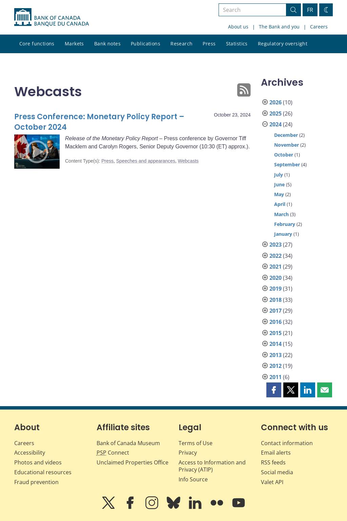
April (279, 204)
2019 (275, 288)
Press (209, 43)
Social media (277, 472)
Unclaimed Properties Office (132, 462)
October (283, 154)
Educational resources (43, 472)
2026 (275, 102)
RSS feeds (273, 462)
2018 (275, 300)
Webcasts (188, 161)
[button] (273, 389)
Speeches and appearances (145, 161)
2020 (275, 278)
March (281, 214)
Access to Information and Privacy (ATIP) (212, 466)
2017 (275, 310)
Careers (319, 26)
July (278, 174)
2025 (275, 113)
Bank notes (107, 43)
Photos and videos (38, 462)
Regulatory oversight (282, 43)
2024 (275, 124)
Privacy (188, 452)
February (284, 224)
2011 (275, 377)
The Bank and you (279, 26)
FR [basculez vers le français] (310, 10)
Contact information (287, 443)
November (286, 145)
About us (238, 26)
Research (181, 43)
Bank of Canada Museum (128, 443)
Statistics (237, 43)
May (279, 194)
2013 (275, 355)
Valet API (272, 482)
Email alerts (276, 452)
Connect (113, 452)
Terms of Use (195, 443)
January (283, 234)
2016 (275, 322)
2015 (275, 333)
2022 (275, 255)
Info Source (193, 479)
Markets (74, 43)
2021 (275, 266)
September (287, 164)
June (279, 184)
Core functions (37, 43)
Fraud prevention (36, 482)
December (286, 135)
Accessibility (29, 452)
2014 (275, 344)
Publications (145, 43)
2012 (275, 366)
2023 (275, 244)
